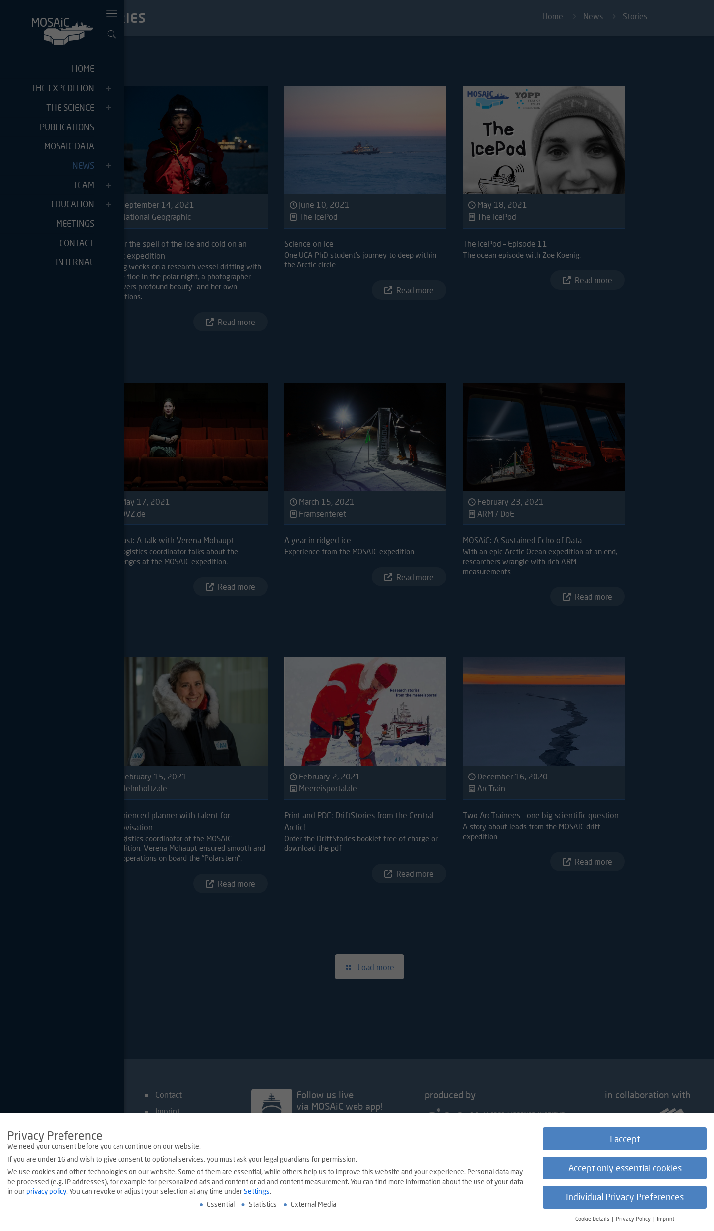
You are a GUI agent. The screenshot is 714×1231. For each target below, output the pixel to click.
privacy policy (46, 1191)
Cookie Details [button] (593, 1219)
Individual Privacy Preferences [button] (625, 1197)
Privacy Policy (634, 1219)
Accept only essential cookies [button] (625, 1168)
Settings (257, 1191)
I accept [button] (625, 1139)
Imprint (665, 1219)
